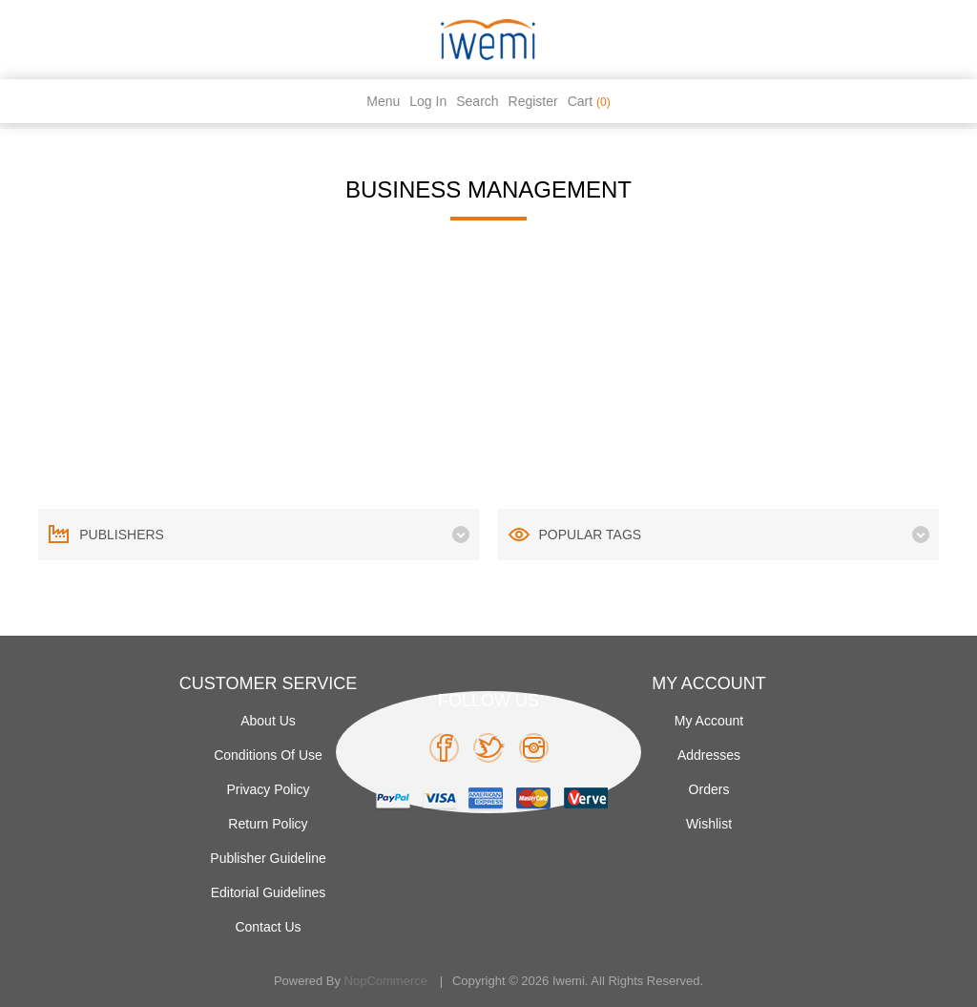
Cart (589, 101)
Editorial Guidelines (268, 892)
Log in (428, 101)
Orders (709, 789)
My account (709, 720)
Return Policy (267, 823)
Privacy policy (267, 789)
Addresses (708, 755)
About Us (268, 720)
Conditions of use (268, 755)
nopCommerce (385, 981)
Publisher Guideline (267, 858)
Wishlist (709, 823)
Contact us (268, 926)
